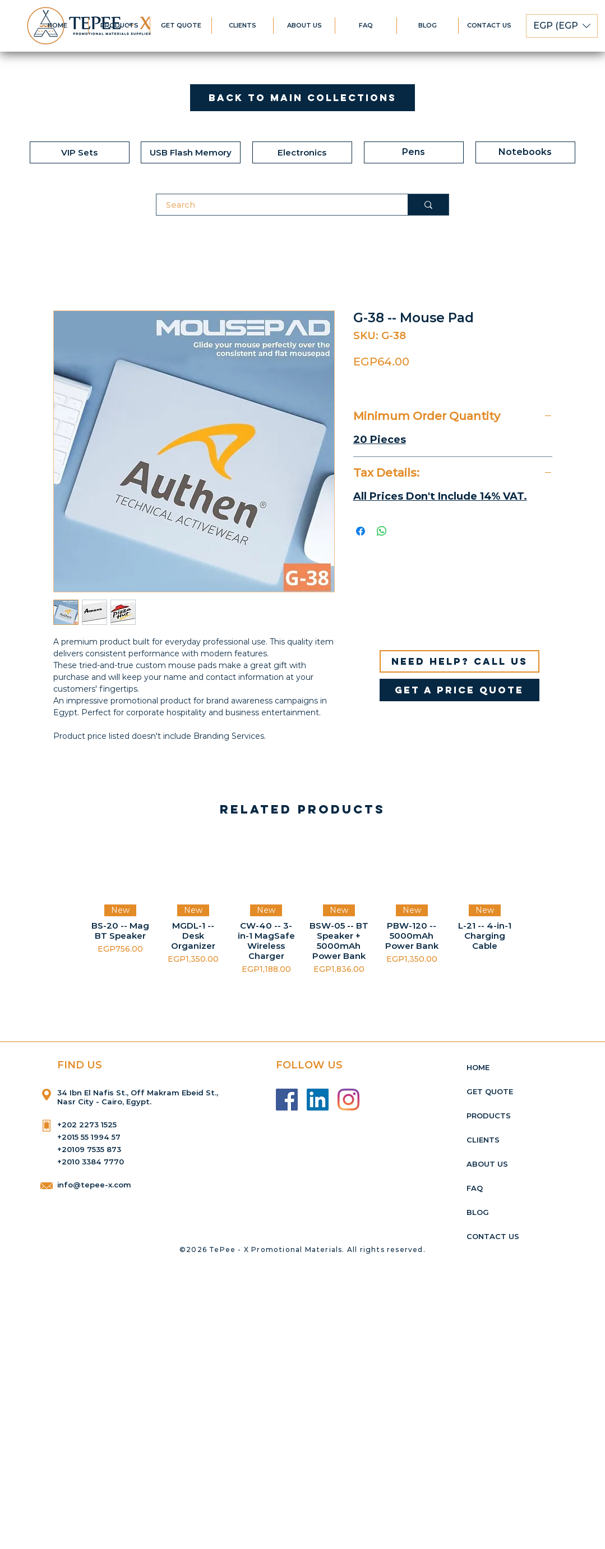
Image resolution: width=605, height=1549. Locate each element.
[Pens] (414, 152)
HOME (478, 1067)
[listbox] (562, 26)
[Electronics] (302, 152)
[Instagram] (348, 1100)
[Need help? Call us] (459, 661)
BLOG (478, 1212)
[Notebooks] (525, 152)
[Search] (275, 204)
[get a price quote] (459, 690)
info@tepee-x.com (94, 1184)
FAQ (475, 1188)
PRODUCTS (489, 1115)
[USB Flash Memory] (191, 152)
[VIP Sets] (80, 152)
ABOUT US (487, 1163)
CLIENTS (483, 1139)
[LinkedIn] (318, 1100)
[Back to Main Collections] (302, 97)
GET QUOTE (490, 1091)
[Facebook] (287, 1100)
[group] (302, 905)
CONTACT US (493, 1236)
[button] (562, 26)
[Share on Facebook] (360, 531)
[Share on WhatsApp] (382, 531)
